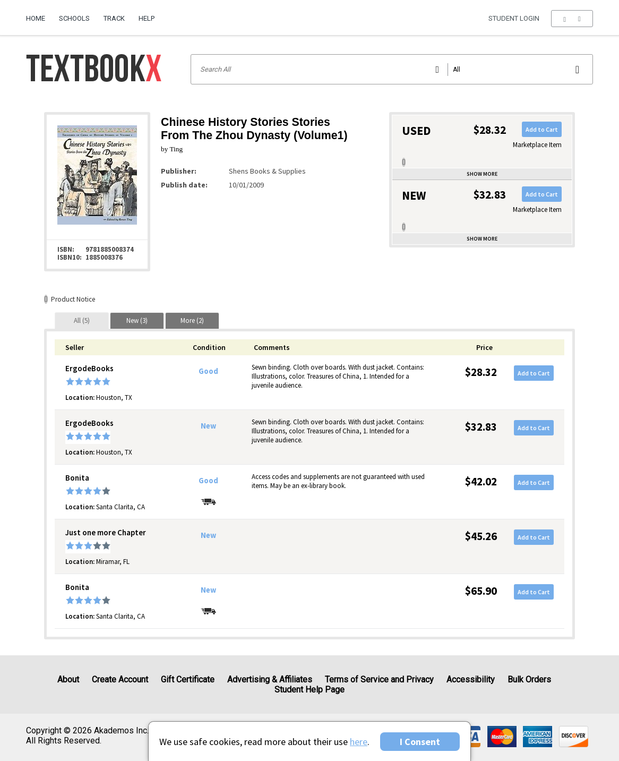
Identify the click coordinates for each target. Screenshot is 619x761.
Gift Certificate (187, 679)
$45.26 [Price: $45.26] (481, 536)
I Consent (420, 742)
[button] (572, 18)
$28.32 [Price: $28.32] (481, 372)
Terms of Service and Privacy (379, 679)
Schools (74, 18)
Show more (482, 173)
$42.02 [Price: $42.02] (481, 481)
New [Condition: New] (208, 426)
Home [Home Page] (35, 18)
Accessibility (470, 679)
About (68, 679)
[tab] (82, 320)
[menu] (572, 18)
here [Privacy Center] (358, 742)
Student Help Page (309, 690)
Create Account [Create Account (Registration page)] (120, 679)
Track (114, 18)
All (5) (82, 320)
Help (146, 18)
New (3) (137, 320)
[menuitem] (39, 14)
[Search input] (392, 69)
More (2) (192, 320)
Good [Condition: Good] (208, 371)
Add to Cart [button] (542, 129)
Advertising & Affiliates (269, 679)
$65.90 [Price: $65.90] (481, 591)
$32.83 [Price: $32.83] (481, 427)
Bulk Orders (529, 679)
